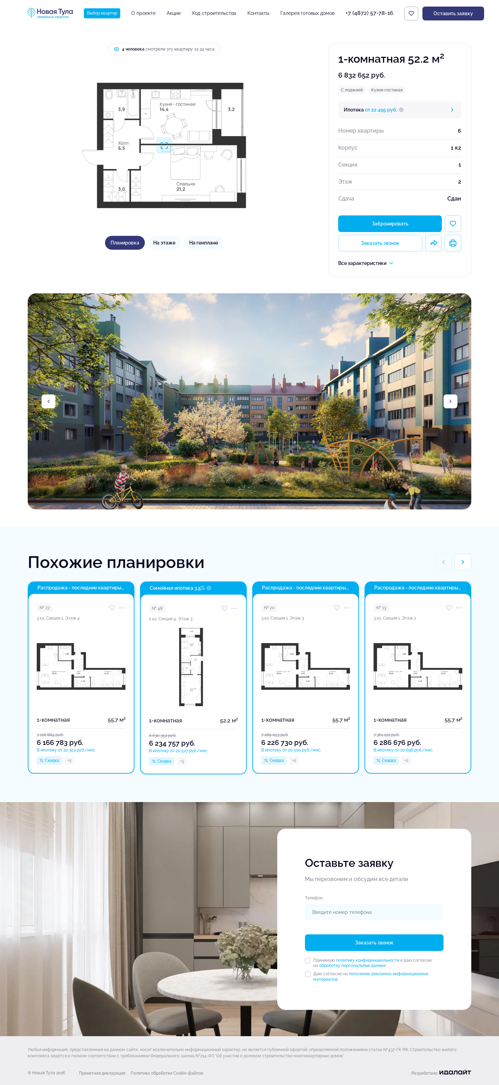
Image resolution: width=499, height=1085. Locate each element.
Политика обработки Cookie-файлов (167, 1073)
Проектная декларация (102, 1073)
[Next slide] (450, 401)
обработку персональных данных (352, 965)
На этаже (164, 243)
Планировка (125, 243)
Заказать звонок (380, 243)
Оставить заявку (453, 13)
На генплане (203, 243)
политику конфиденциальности (367, 960)
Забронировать (390, 223)
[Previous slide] (48, 401)
